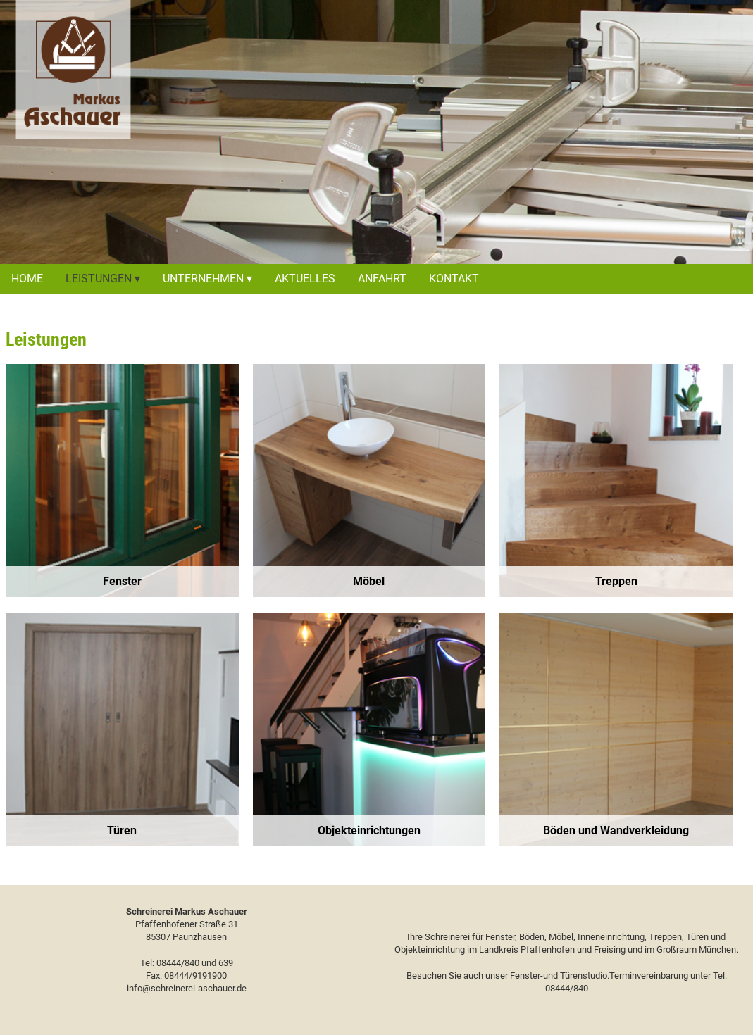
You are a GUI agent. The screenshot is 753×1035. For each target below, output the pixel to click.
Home (27, 278)
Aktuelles (305, 278)
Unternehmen (203, 278)
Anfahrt (382, 278)
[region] (122, 480)
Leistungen (99, 278)
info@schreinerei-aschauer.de (187, 988)
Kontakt (454, 278)
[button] (122, 480)
